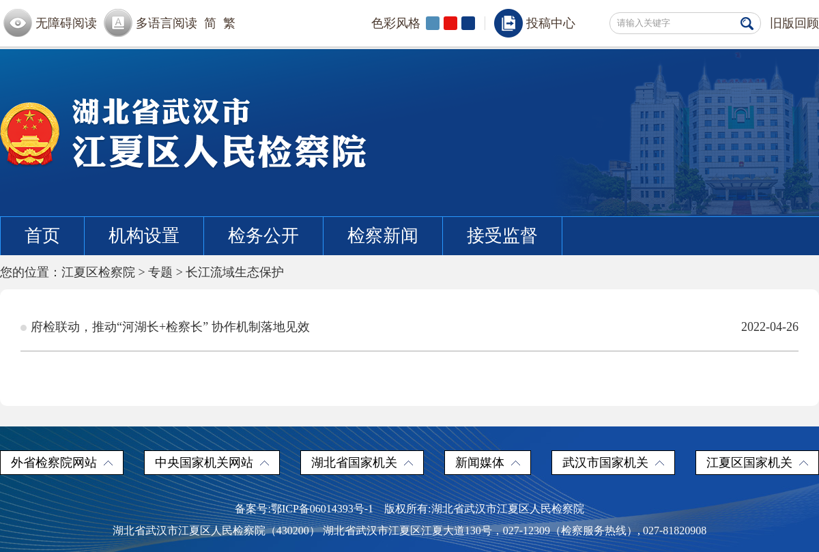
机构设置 (144, 236)
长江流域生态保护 (235, 272)
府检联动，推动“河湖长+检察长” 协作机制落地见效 (170, 327)
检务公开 (263, 236)
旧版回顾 (794, 23)
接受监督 (502, 236)
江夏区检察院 (98, 272)
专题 (160, 272)
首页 (42, 236)
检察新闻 (382, 236)
